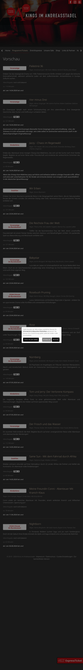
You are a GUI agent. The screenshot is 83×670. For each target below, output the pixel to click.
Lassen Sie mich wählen (31, 339)
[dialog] (41, 335)
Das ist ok (55, 339)
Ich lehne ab (46, 339)
